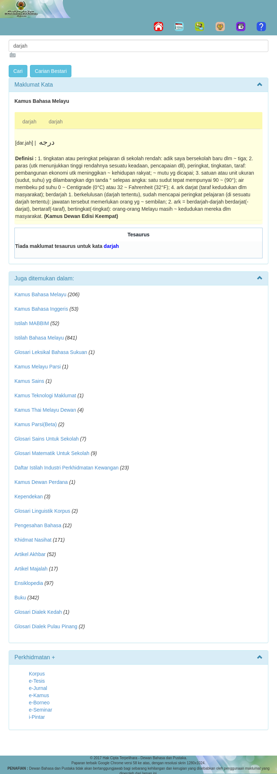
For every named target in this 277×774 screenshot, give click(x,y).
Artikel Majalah (31, 569)
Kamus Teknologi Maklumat (45, 395)
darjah (29, 121)
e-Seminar (40, 710)
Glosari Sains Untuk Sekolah (46, 439)
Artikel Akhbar (29, 554)
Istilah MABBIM (31, 323)
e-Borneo (39, 702)
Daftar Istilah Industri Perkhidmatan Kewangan (66, 468)
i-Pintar (37, 717)
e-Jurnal (38, 688)
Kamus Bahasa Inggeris (41, 309)
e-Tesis (37, 681)
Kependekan (28, 496)
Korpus (37, 674)
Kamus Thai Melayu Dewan (45, 410)
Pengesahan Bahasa (37, 525)
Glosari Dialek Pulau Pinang (45, 626)
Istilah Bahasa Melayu (39, 338)
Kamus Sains (29, 381)
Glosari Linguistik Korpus (42, 511)
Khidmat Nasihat (33, 540)
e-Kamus (39, 695)
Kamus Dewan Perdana (41, 482)
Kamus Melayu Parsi (37, 366)
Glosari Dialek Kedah (38, 612)
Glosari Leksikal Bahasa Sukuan (50, 352)
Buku (20, 597)
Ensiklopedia (28, 583)
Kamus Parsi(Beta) (35, 424)
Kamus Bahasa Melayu (41, 294)
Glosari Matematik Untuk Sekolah (51, 453)
